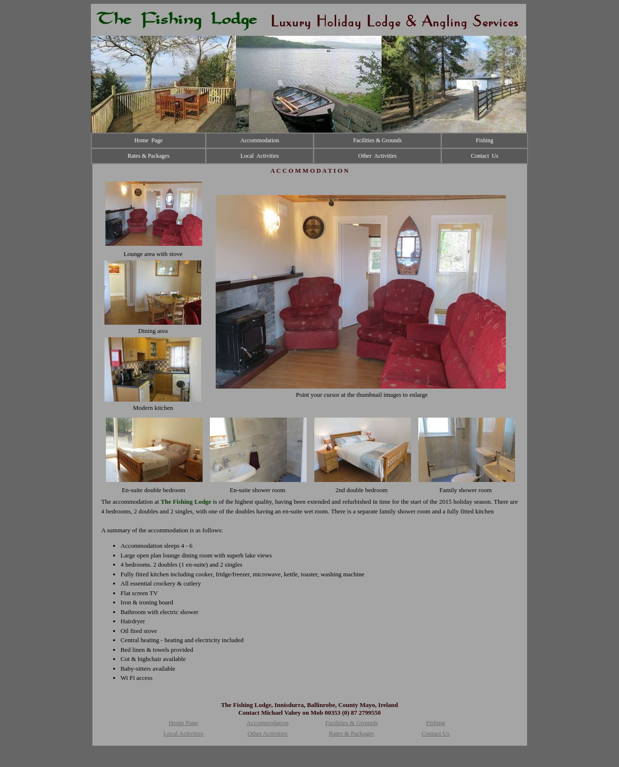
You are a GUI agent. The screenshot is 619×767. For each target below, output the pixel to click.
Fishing (435, 722)
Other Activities (268, 733)
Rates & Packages (351, 733)
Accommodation (268, 722)
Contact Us (436, 733)
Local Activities (183, 733)
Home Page (183, 722)
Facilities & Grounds (351, 722)
